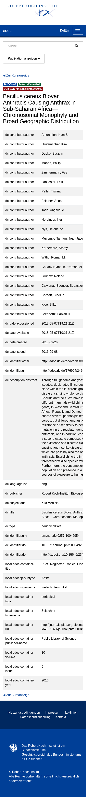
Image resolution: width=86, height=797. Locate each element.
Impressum (52, 712)
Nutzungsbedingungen (24, 712)
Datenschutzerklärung (35, 717)
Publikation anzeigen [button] (24, 58)
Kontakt (60, 717)
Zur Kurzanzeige (17, 75)
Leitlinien (71, 712)
